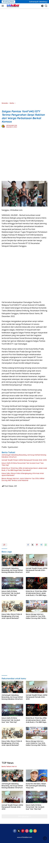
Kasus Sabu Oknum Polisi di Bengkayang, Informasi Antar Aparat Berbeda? (23, 474)
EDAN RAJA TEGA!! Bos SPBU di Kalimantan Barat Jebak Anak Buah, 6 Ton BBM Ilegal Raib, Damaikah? (24, 469)
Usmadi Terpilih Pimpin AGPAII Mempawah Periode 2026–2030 (24, 460)
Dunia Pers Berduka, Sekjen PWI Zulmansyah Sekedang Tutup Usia (36, 786)
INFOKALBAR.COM (11, 125)
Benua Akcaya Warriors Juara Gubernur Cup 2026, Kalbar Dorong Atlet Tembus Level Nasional (23, 479)
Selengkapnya (24, 816)
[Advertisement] (24, 28)
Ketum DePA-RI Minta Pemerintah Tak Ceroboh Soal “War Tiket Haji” (23, 464)
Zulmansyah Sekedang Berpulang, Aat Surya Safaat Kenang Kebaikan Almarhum (24, 456)
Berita (4, 108)
